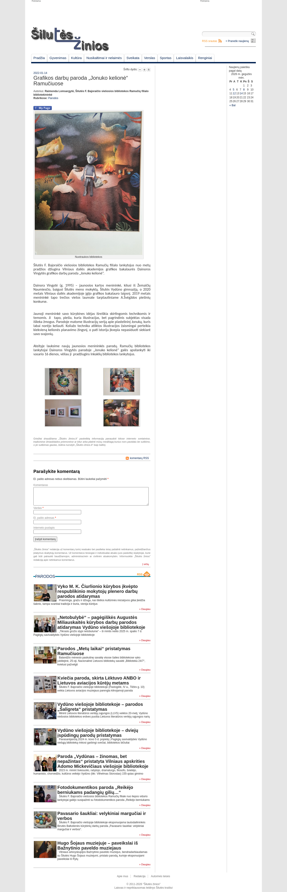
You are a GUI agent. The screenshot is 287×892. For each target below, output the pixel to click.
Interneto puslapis (44, 527)
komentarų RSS (139, 458)
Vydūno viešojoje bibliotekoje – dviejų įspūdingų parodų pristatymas (97, 733)
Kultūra (76, 58)
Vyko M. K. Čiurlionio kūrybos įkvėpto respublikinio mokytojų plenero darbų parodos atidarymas (97, 591)
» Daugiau (144, 609)
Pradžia (39, 58)
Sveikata (132, 58)
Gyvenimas (58, 58)
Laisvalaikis (184, 58)
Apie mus (122, 876)
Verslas (149, 58)
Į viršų (145, 564)
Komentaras (40, 485)
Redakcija (140, 876)
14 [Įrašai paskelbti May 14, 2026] (241, 93)
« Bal (232, 105)
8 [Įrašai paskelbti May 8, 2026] (244, 89)
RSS (140, 574)
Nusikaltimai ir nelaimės (104, 58)
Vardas (38, 508)
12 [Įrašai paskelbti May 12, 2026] (234, 93)
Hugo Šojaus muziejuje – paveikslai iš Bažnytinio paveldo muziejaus (97, 845)
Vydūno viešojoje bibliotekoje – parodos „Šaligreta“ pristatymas (100, 707)
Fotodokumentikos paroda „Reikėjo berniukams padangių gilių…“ (95, 790)
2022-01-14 (40, 73)
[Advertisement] (228, 13)
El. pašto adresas (44, 517)
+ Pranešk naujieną (237, 41)
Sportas (166, 58)
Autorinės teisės (160, 876)
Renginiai (205, 58)
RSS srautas (209, 41)
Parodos (53, 98)
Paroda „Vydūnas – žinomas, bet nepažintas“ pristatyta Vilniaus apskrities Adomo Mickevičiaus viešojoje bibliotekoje (102, 761)
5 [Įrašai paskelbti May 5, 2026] (233, 89)
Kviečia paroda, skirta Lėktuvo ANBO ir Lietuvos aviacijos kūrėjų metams (99, 680)
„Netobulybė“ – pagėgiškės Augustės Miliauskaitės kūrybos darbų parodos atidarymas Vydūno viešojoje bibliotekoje (101, 622)
